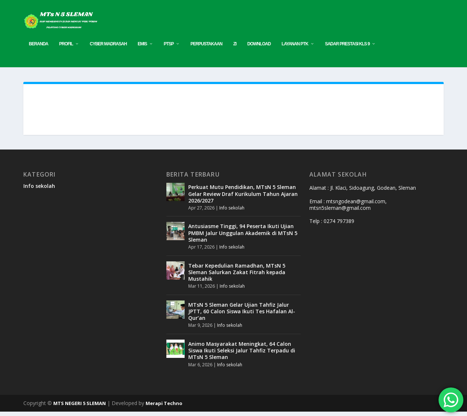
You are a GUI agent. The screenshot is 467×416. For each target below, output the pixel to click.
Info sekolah (39, 190)
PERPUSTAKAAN (206, 48)
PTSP (169, 48)
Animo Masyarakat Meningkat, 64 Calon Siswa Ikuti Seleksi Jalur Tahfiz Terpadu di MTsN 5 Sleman (241, 355)
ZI (234, 48)
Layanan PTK (295, 48)
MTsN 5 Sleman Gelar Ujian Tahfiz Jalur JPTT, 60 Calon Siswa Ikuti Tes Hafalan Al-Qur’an (241, 316)
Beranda (38, 48)
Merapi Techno (164, 407)
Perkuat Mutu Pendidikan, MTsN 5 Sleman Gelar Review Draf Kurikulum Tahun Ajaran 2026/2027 (243, 198)
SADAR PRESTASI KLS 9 (347, 48)
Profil (66, 48)
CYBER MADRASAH (108, 48)
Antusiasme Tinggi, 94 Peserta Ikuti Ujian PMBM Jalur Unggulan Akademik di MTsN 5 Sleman (242, 237)
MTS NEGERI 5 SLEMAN (79, 407)
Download (259, 48)
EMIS (142, 48)
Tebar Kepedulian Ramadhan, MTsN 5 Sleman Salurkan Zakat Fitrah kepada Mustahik (236, 276)
